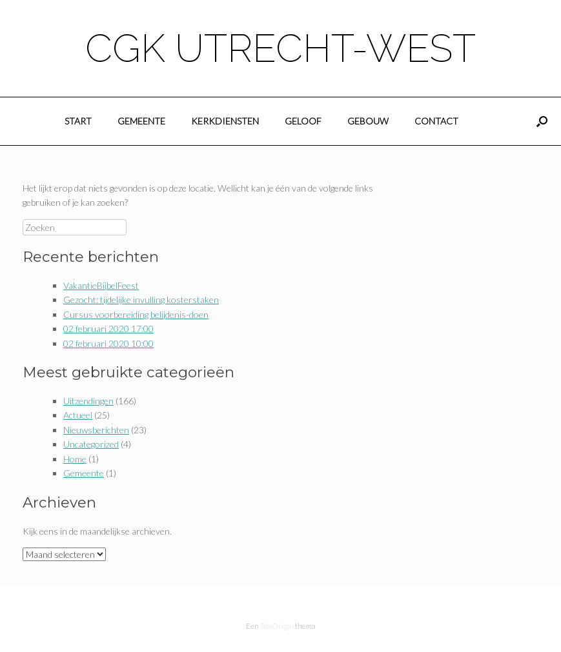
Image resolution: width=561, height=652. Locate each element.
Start (78, 120)
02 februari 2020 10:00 (108, 343)
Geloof (303, 120)
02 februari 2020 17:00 (108, 328)
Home (75, 458)
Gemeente (141, 120)
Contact (436, 120)
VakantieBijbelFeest (101, 285)
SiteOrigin (277, 626)
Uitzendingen (88, 400)
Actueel (77, 415)
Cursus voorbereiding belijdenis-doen (136, 314)
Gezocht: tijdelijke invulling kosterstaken (141, 299)
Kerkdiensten (225, 120)
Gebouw (368, 120)
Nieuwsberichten (96, 429)
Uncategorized (91, 444)
